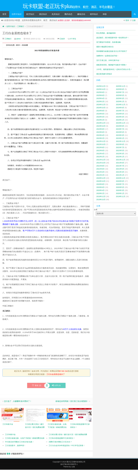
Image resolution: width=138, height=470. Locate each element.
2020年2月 (100, 194)
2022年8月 (100, 148)
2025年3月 (120, 99)
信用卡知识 (16, 14)
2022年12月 (101, 142)
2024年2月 (100, 120)
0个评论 (73, 39)
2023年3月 (120, 136)
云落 (73, 467)
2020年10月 (101, 181)
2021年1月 (120, 175)
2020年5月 (120, 188)
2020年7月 (120, 185)
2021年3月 (120, 172)
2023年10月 (101, 126)
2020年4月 (100, 191)
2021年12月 (101, 160)
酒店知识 (43, 14)
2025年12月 (101, 87)
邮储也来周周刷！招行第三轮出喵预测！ (72, 402)
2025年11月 (120, 87)
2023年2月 (100, 139)
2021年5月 (120, 169)
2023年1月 (120, 139)
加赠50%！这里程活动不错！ (107, 56)
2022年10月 (101, 145)
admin (18, 39)
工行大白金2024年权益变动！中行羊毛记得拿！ (67, 446)
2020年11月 (120, 178)
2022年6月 (100, 151)
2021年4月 (100, 172)
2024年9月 (120, 108)
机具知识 (56, 14)
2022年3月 (120, 154)
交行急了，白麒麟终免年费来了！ (18, 402)
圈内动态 (68, 14)
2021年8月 (100, 166)
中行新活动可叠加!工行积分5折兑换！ (19, 442)
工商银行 (20, 27)
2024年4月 (100, 117)
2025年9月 (120, 90)
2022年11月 (120, 142)
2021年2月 (100, 175)
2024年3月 (120, 117)
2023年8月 (100, 129)
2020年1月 (120, 194)
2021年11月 (120, 160)
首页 (4, 14)
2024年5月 (120, 114)
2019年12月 (101, 197)
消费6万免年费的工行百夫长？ (60, 442)
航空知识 (30, 14)
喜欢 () (36, 386)
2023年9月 (120, 126)
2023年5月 (120, 132)
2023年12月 (101, 123)
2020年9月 (120, 181)
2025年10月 (101, 90)
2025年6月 (100, 96)
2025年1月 (120, 102)
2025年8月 (100, 93)
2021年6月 (100, 169)
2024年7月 (120, 111)
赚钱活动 (81, 14)
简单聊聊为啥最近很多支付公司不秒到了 (111, 52)
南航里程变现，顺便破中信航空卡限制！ (111, 65)
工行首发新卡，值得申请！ (15, 446)
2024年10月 (101, 108)
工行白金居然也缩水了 (17, 33)
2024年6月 (100, 114)
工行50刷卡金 (10, 435)
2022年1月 (120, 157)
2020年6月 (100, 188)
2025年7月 (120, 93)
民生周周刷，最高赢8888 (106, 33)
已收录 (62, 39)
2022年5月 (120, 151)
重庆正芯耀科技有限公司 (75, 462)
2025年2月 (100, 102)
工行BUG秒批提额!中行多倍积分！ (62, 438)
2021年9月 (120, 163)
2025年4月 (100, 99)
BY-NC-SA (63, 371)
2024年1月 (120, 120)
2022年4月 (100, 154)
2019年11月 (120, 197)
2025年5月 (120, 96)
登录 (127, 21)
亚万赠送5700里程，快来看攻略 (108, 43)
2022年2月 (100, 157)
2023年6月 (100, 132)
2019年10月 (101, 200)
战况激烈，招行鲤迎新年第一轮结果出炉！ (112, 38)
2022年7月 (120, 148)
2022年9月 (120, 145)
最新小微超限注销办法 (105, 47)
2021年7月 (120, 166)
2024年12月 (101, 105)
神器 (105, 14)
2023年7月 (120, 129)
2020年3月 (120, 191)
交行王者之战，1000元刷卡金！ (108, 61)
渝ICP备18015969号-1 (69, 465)
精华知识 (94, 14)
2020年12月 (101, 178)
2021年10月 (101, 163)
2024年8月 (100, 111)
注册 (134, 21)
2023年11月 (120, 123)
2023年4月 (100, 136)
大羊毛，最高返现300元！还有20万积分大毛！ (114, 70)
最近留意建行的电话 (104, 74)
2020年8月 (100, 185)
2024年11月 (120, 105)
